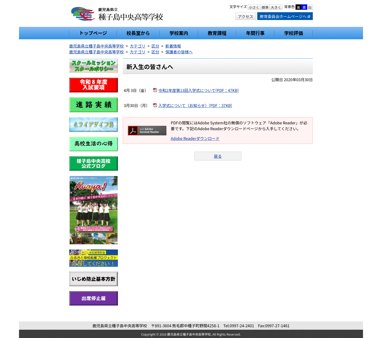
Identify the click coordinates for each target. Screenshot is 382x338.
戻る (218, 156)
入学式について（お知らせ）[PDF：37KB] (195, 105)
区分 (155, 46)
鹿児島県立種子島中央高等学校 (96, 46)
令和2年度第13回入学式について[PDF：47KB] (198, 90)
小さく (254, 7)
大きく (276, 7)
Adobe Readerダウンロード (195, 138)
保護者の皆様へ (179, 52)
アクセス (245, 16)
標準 (265, 7)
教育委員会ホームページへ (285, 16)
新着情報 (173, 46)
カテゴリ (137, 46)
